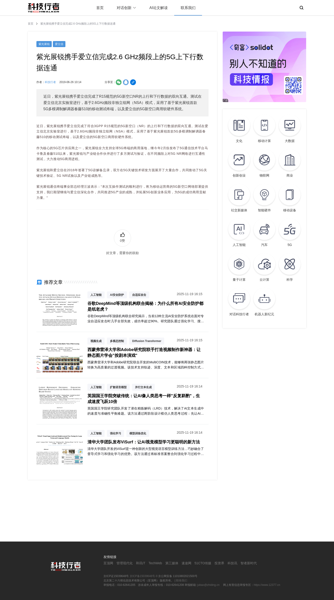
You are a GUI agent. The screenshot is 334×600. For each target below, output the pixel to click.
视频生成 (96, 341)
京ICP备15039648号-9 (143, 576)
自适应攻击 (139, 295)
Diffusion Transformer (146, 341)
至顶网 (108, 563)
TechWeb (155, 563)
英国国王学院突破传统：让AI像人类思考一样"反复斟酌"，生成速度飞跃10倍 (143, 399)
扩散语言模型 (118, 387)
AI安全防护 (117, 295)
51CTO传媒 (203, 563)
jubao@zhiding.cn (208, 585)
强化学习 (115, 433)
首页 (100, 8)
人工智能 (96, 295)
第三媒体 (171, 563)
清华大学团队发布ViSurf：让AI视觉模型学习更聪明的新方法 (143, 442)
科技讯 (232, 563)
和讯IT (140, 563)
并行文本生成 (143, 387)
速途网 (186, 563)
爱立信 (59, 44)
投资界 (219, 563)
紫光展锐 (44, 44)
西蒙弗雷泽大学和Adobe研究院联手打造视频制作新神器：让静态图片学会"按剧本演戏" (144, 352)
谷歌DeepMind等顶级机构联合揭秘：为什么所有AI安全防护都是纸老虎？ (145, 306)
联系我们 (188, 8)
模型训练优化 (137, 433)
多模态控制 (117, 341)
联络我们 (181, 580)
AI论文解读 (158, 8)
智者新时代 (249, 563)
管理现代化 (124, 563)
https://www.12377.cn (267, 585)
